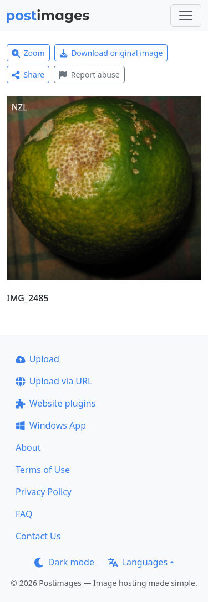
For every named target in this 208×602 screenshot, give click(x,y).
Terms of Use (43, 470)
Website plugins (55, 403)
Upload (37, 359)
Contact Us (38, 536)
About (28, 447)
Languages (138, 562)
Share (28, 74)
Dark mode (64, 562)
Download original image (111, 53)
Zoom (28, 53)
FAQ (24, 514)
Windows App (51, 425)
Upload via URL (54, 381)
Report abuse (89, 74)
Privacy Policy (44, 492)
